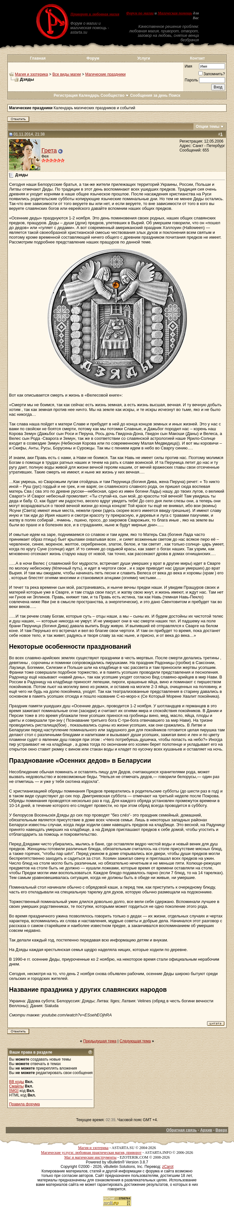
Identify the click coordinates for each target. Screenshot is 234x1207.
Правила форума (24, 1104)
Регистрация (66, 95)
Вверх (221, 1130)
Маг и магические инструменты (90, 1157)
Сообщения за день (149, 95)
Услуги (143, 58)
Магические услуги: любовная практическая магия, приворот (91, 1152)
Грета (49, 150)
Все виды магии (66, 74)
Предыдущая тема (100, 1041)
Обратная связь (181, 1130)
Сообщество (115, 95)
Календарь (89, 95)
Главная (38, 58)
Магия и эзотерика (31, 74)
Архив (206, 1130)
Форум (93, 58)
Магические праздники (105, 74)
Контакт (197, 58)
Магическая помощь (175, 13)
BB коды (16, 1082)
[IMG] (13, 1090)
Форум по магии (140, 13)
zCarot (167, 1166)
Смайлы (16, 1086)
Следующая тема (135, 1041)
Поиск (174, 95)
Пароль (191, 80)
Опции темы (208, 126)
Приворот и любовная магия (95, 14)
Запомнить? (211, 74)
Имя (188, 66)
